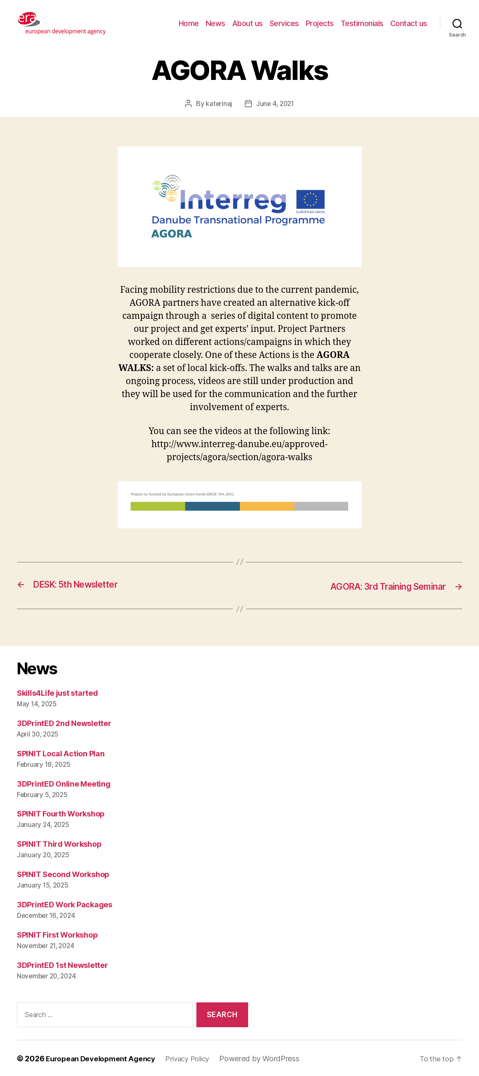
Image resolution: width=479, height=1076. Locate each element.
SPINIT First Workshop (57, 934)
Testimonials (362, 23)
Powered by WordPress (270, 1057)
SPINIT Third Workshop (59, 843)
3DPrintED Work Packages (64, 904)
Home (189, 23)
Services (284, 23)
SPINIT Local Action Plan (61, 752)
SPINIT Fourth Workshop (61, 813)
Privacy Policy (196, 1057)
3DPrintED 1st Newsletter (62, 964)
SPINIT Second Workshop (63, 873)
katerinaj (217, 103)
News (215, 23)
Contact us (408, 23)
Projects (320, 23)
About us (247, 23)
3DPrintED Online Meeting (64, 783)
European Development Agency (104, 1057)
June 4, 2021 (275, 103)
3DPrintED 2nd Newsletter (64, 722)
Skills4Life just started (57, 692)
